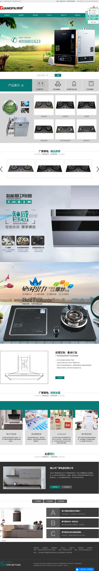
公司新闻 (38, 501)
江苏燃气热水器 (71, 89)
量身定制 (60, 377)
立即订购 (66, 487)
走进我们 (21, 15)
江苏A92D (65, 116)
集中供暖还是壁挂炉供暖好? (71, 511)
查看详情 (55, 487)
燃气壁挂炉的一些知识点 (70, 521)
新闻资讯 (77, 15)
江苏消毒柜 (89, 89)
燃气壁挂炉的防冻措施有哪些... (72, 532)
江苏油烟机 (56, 89)
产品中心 (49, 15)
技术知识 (61, 501)
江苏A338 (44, 116)
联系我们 (90, 548)
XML (87, 1)
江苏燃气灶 (39, 89)
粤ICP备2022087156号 (39, 565)
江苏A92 (86, 116)
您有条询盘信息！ (93, 1)
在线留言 (94, 15)
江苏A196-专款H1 (65, 140)
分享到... (94, 18)
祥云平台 (55, 565)
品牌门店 (63, 15)
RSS (84, 1)
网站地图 (79, 1)
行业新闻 (49, 501)
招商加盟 (35, 15)
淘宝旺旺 (92, 13)
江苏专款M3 (43, 140)
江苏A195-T (86, 140)
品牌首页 (7, 15)
